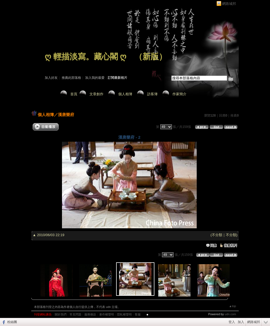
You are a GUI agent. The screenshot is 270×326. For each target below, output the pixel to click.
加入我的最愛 (95, 78)
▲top (232, 306)
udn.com (230, 314)
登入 (232, 322)
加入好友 (51, 78)
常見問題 (75, 314)
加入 (241, 322)
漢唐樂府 (66, 114)
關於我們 (61, 314)
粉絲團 (12, 322)
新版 (151, 56)
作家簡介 (179, 94)
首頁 (73, 94)
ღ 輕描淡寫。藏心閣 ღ (85, 56)
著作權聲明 (106, 314)
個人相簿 (125, 94)
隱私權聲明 (124, 314)
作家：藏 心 (53, 64)
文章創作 (96, 94)
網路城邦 (229, 4)
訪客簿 (152, 94)
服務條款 (90, 314)
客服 (138, 314)
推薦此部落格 (71, 78)
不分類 (217, 235)
